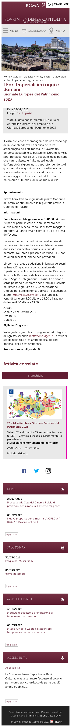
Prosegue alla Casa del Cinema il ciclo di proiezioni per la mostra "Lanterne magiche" (33, 504)
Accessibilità (12, 667)
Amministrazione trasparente (44, 715)
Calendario (37, 30)
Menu (14, 30)
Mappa (60, 30)
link (64, 455)
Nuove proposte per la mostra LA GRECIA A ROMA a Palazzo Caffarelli (33, 520)
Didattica (28, 76)
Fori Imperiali (24, 113)
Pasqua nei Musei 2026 (19, 561)
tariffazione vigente (41, 336)
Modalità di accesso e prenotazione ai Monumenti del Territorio (30, 614)
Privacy (58, 721)
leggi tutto (11, 534)
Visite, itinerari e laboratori (51, 76)
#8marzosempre (15, 573)
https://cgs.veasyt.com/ (26, 294)
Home (6, 76)
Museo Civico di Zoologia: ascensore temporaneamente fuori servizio (29, 630)
